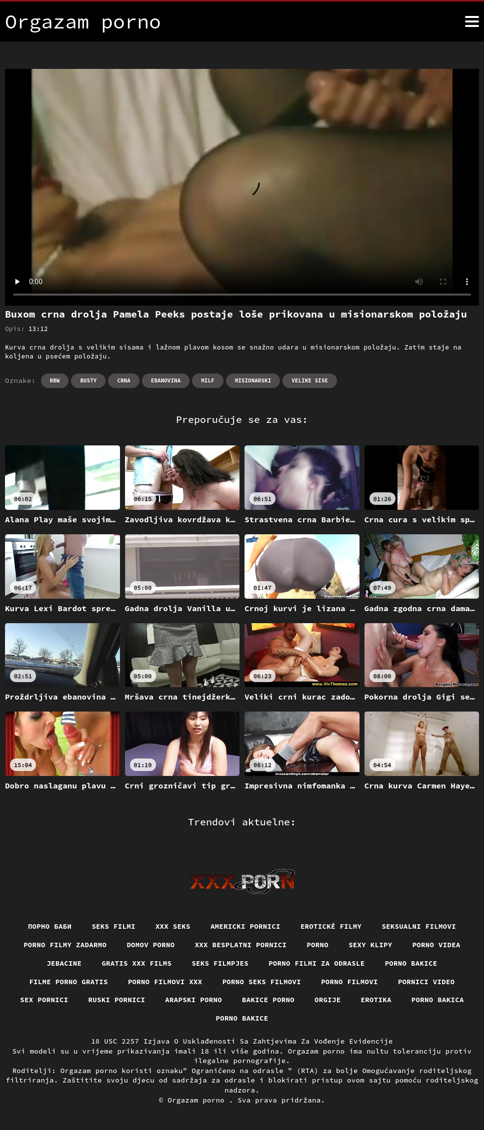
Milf (207, 380)
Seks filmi (114, 926)
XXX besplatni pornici (241, 944)
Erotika (376, 999)
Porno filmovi (349, 981)
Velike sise (310, 380)
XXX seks (173, 926)
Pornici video (426, 981)
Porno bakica (438, 999)
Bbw (55, 380)
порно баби (50, 926)
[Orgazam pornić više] (472, 21)
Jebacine (64, 963)
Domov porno (150, 944)
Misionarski (253, 380)
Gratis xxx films (137, 963)
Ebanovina (165, 380)
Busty (88, 380)
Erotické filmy (331, 926)
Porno (317, 944)
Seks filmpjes (220, 963)
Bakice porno (268, 999)
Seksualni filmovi (419, 926)
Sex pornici (44, 999)
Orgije (327, 999)
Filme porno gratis (68, 981)
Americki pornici (245, 926)
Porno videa (436, 944)
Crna (123, 380)
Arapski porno (193, 999)
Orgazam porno (198, 1100)
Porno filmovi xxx (165, 981)
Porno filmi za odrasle (316, 963)
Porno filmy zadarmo (65, 944)
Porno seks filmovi (262, 981)
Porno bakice (411, 963)
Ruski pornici (117, 999)
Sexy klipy (370, 944)
